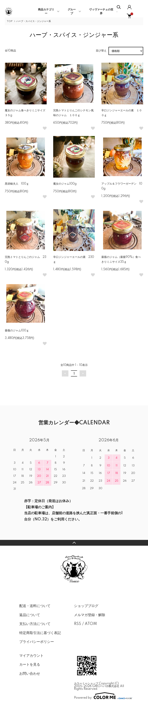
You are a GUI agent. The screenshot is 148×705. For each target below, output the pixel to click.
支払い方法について (34, 624)
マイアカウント (31, 656)
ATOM (91, 624)
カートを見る (29, 665)
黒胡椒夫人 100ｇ (17, 183)
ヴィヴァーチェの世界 (101, 11)
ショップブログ (86, 606)
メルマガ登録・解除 (89, 615)
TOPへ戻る (74, 543)
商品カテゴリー (46, 11)
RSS (77, 624)
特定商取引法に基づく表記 (40, 633)
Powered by (101, 695)
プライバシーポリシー (36, 642)
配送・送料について (34, 606)
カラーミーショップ (86, 683)
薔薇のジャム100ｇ (17, 330)
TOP (10, 21)
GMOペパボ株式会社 (105, 686)
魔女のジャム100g (65, 183)
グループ (72, 11)
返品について (29, 615)
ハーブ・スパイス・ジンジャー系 (33, 21)
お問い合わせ (29, 674)
